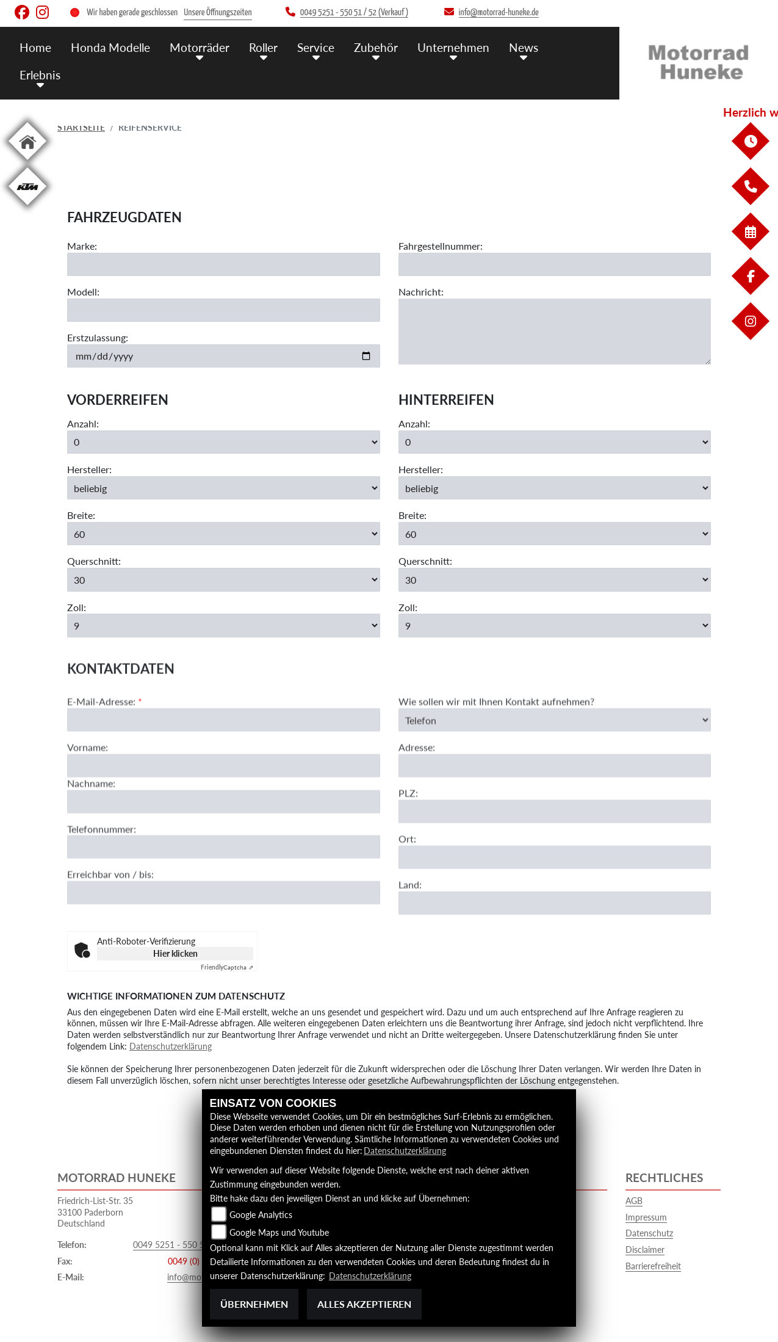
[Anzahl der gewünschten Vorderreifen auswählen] (223, 442)
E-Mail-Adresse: (104, 745)
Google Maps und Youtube (279, 1232)
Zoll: (76, 607)
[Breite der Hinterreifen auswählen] (554, 534)
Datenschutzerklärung (170, 1046)
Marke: (82, 246)
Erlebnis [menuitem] (40, 75)
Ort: (407, 882)
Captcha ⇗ (227, 967)
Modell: (83, 292)
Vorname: (87, 791)
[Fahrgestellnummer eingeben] (554, 265)
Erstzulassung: (97, 337)
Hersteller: (89, 470)
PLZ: (408, 837)
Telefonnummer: (101, 872)
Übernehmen (254, 1304)
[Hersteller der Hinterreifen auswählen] (554, 487)
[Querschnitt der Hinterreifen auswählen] (554, 580)
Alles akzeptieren (364, 1304)
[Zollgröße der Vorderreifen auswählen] (223, 625)
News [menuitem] (523, 47)
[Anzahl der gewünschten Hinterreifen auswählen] (554, 442)
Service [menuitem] (315, 47)
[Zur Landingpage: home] (27, 162)
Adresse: (416, 791)
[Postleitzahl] (554, 855)
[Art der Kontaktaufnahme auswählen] (554, 763)
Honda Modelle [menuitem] (110, 47)
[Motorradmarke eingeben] (223, 265)
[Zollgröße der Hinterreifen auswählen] (554, 625)
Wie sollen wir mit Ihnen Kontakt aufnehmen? (496, 745)
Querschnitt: (94, 561)
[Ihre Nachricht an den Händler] (554, 332)
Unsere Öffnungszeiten (217, 12)
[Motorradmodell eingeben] (223, 310)
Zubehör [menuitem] (376, 47)
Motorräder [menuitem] (199, 47)
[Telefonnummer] (223, 890)
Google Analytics (260, 1215)
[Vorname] (223, 809)
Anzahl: (83, 424)
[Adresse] (554, 809)
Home (35, 47)
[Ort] (554, 901)
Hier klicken (175, 953)
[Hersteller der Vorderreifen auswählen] (223, 487)
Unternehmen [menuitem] (453, 47)
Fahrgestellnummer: (440, 246)
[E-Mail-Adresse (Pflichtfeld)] (223, 763)
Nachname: (91, 827)
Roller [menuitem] (263, 47)
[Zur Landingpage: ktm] (27, 207)
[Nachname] (223, 845)
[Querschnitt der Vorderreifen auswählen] (223, 580)
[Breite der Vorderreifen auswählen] (223, 534)
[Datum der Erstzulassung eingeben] (223, 356)
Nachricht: (421, 292)
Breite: (81, 515)
